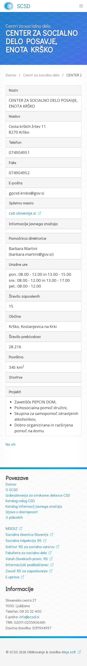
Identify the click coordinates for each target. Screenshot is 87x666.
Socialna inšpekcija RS (24, 540)
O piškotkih (14, 517)
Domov (11, 74)
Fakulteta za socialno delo (26, 552)
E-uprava (12, 576)
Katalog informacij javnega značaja (34, 506)
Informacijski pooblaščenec (27, 564)
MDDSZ (11, 528)
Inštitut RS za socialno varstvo (30, 546)
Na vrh (11, 444)
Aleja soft (68, 652)
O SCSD (12, 489)
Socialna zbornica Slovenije (27, 534)
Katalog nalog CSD (20, 500)
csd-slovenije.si (22, 213)
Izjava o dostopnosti (22, 511)
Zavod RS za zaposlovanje (27, 570)
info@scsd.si (29, 616)
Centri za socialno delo (41, 74)
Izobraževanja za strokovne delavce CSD (38, 495)
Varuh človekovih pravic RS (27, 558)
